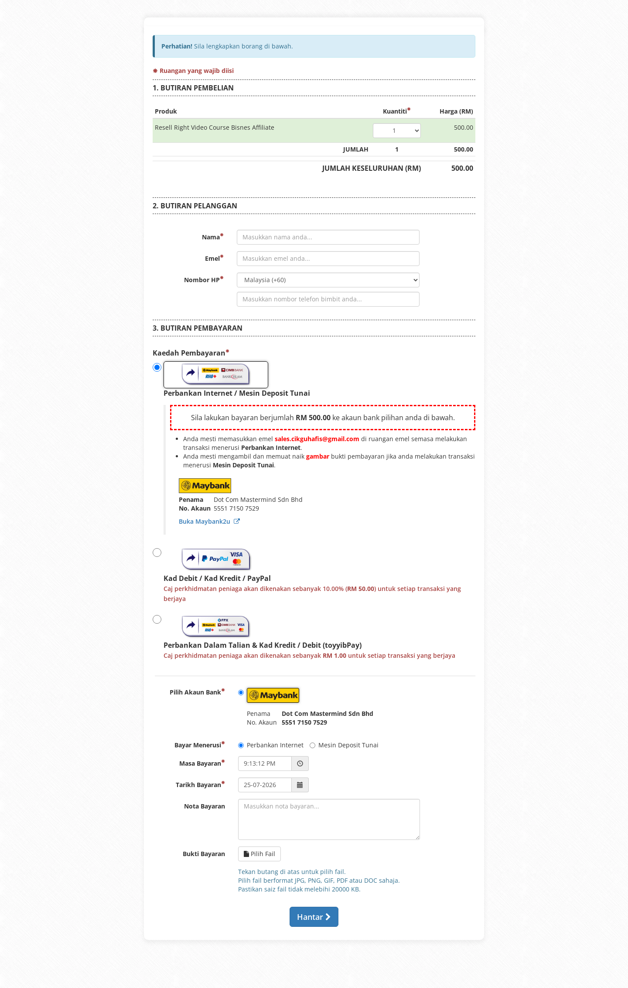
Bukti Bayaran (204, 854)
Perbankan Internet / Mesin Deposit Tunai (231, 379)
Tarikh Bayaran (200, 785)
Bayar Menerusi (199, 745)
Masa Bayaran (202, 763)
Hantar (314, 917)
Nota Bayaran (204, 806)
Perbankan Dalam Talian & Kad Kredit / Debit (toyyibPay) (304, 636)
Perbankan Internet (271, 745)
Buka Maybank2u (209, 521)
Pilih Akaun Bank (197, 692)
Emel (214, 258)
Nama (213, 237)
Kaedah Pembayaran (191, 353)
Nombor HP (204, 280)
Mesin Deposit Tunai (344, 745)
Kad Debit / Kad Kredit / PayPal (307, 574)
